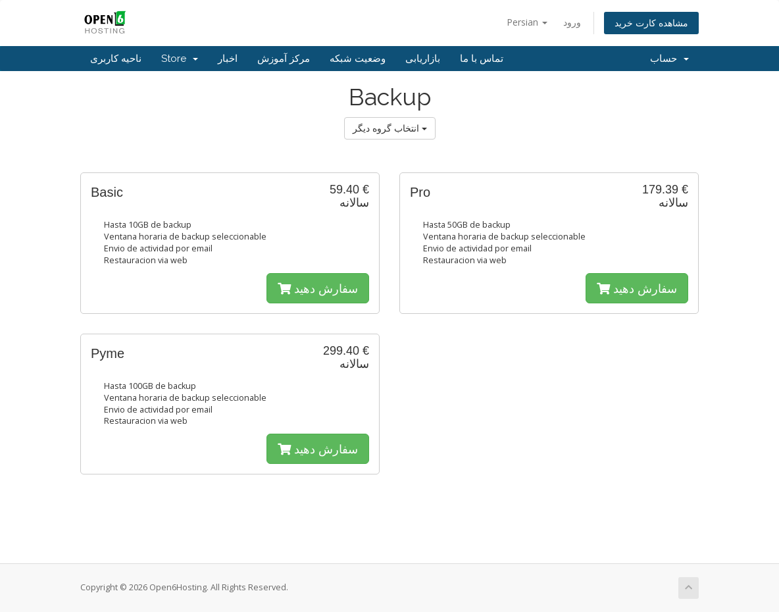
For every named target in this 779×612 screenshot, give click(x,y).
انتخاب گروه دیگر (390, 128)
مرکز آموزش (283, 58)
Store (179, 58)
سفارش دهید (318, 288)
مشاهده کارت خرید (651, 22)
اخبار (228, 58)
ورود (572, 22)
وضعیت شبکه (358, 58)
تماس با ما (481, 58)
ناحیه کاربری (115, 58)
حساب (669, 58)
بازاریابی (422, 58)
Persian (527, 22)
